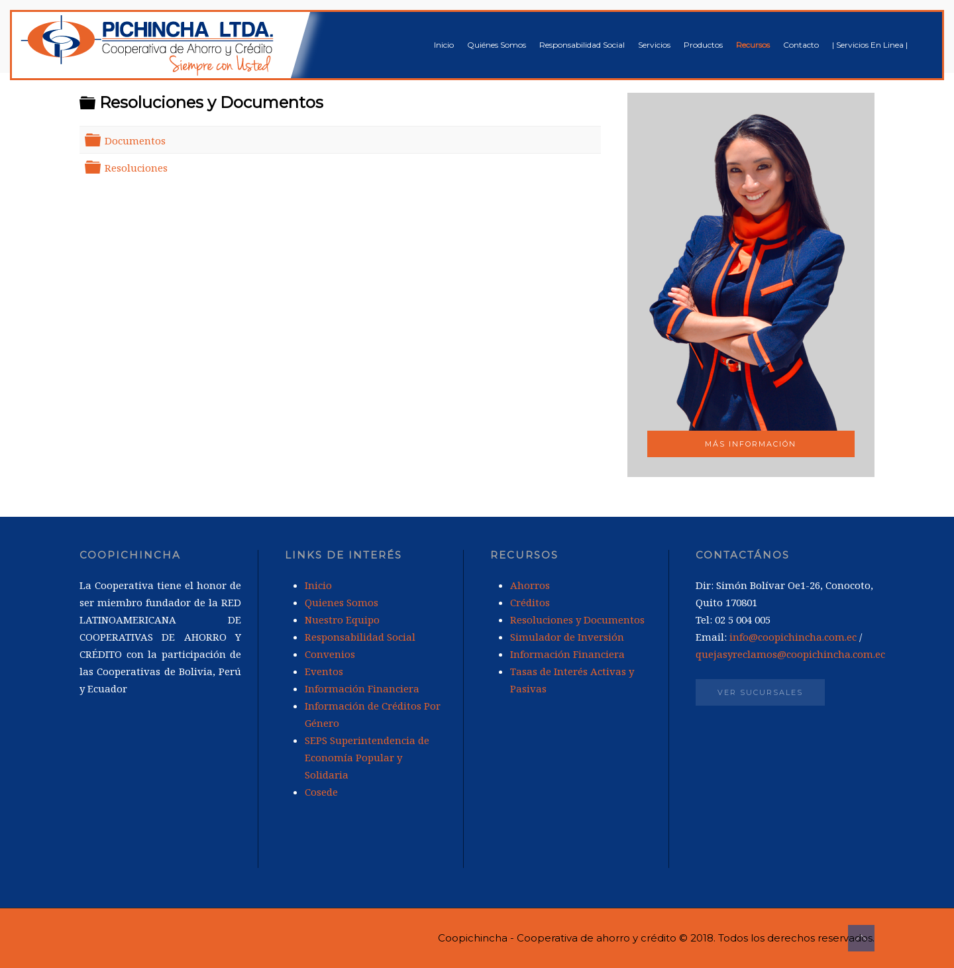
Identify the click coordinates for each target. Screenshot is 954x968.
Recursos (753, 45)
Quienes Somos (341, 602)
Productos (703, 45)
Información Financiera (362, 688)
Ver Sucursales (760, 692)
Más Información (750, 444)
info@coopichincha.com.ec (793, 636)
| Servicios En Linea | (870, 45)
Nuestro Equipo (342, 619)
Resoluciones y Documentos (577, 619)
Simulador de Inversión (567, 636)
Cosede (321, 791)
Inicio (444, 45)
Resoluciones (136, 167)
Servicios (654, 45)
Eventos (324, 671)
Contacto (801, 45)
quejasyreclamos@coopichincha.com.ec (790, 654)
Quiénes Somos (496, 45)
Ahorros (530, 585)
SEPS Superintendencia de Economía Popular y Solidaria (367, 757)
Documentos (135, 140)
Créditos (530, 602)
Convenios (330, 654)
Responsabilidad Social (582, 45)
